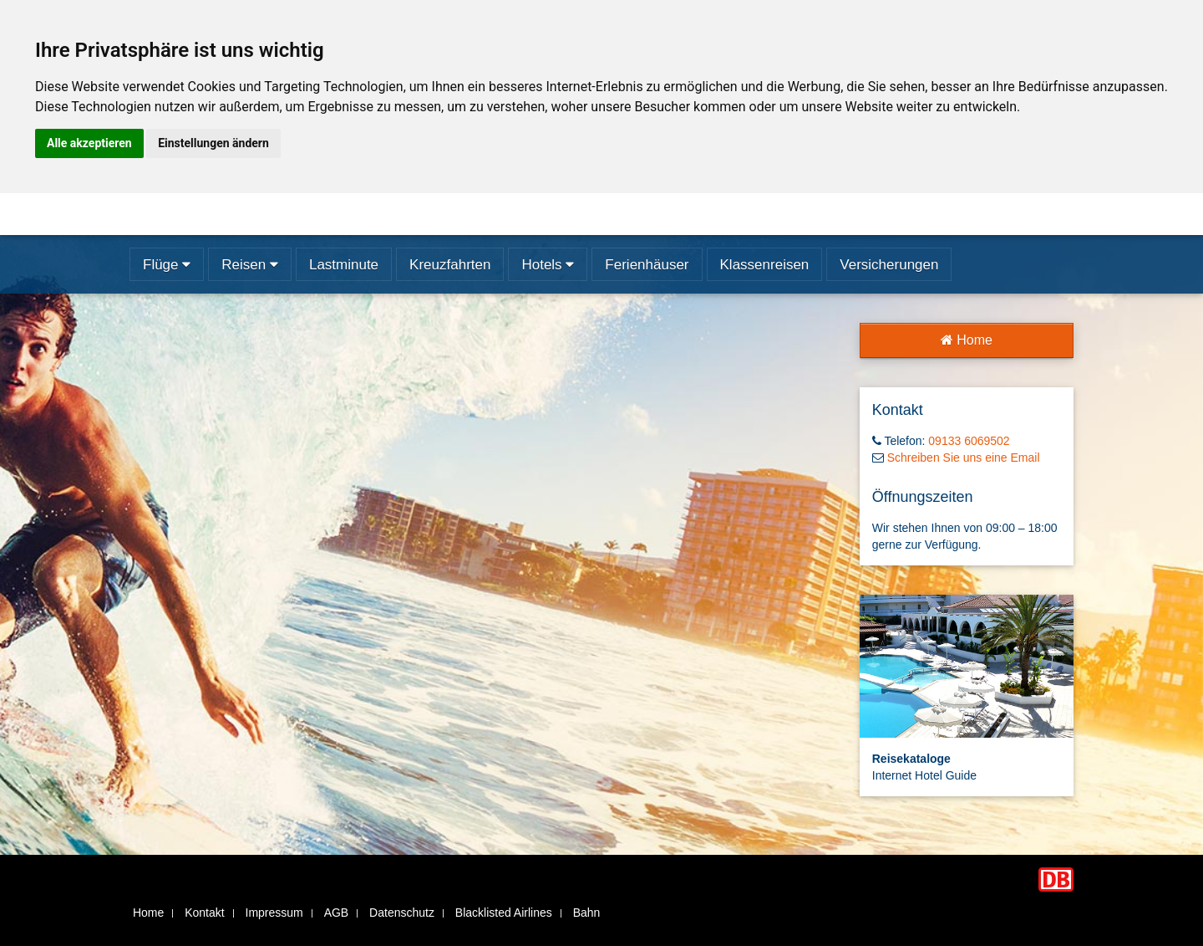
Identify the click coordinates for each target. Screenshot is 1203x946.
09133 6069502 (968, 440)
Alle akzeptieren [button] (89, 143)
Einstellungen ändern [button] (213, 143)
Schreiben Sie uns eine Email (963, 457)
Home (966, 340)
